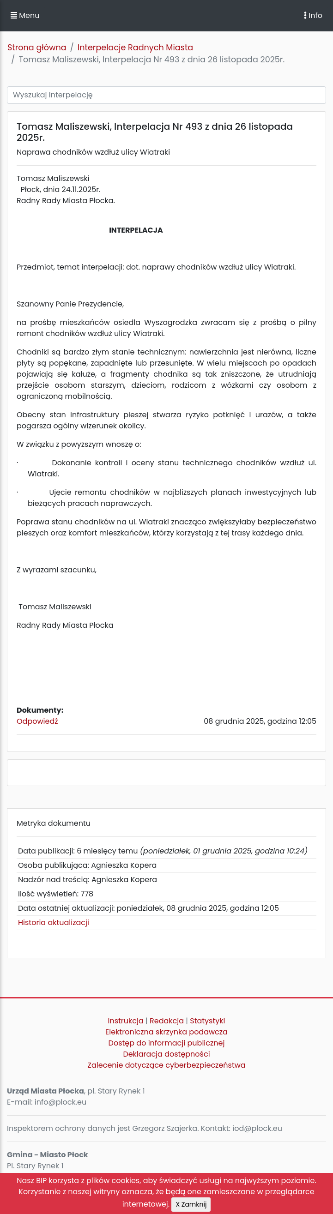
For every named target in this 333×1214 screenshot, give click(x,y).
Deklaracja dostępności (166, 1054)
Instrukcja (126, 1021)
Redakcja (167, 1021)
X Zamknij (191, 1204)
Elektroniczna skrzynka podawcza (166, 1032)
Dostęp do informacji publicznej (167, 1043)
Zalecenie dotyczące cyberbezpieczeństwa (166, 1065)
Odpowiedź (37, 721)
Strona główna (37, 47)
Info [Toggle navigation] (313, 15)
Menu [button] (25, 15)
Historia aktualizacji (53, 922)
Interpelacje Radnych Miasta (135, 47)
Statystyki (207, 1021)
